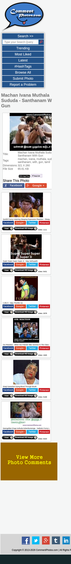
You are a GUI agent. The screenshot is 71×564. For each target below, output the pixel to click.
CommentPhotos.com (47, 550)
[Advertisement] (35, 559)
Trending (23, 48)
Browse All (23, 72)
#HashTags (22, 66)
